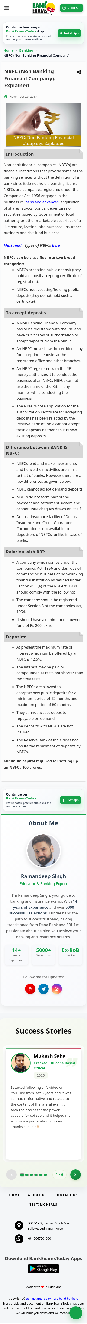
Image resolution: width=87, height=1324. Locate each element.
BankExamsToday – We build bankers (52, 1299)
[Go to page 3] (31, 1175)
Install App (69, 33)
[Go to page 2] (26, 1175)
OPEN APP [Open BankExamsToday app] (71, 8)
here (56, 245)
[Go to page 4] (36, 1175)
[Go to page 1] (22, 1175)
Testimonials (43, 1205)
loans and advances (41, 202)
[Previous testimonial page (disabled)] (11, 1175)
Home (8, 50)
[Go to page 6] (45, 1175)
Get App (70, 800)
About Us (37, 1195)
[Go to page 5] (40, 1175)
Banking (26, 50)
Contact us (66, 1195)
